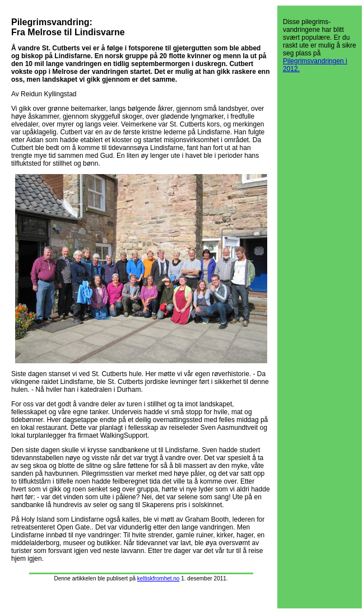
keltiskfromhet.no (158, 578)
